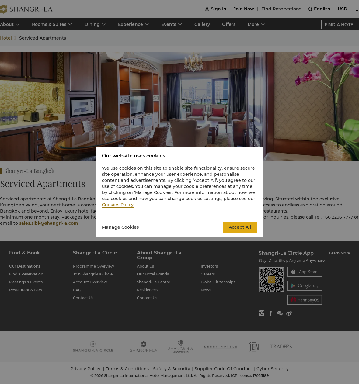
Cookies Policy (118, 204)
